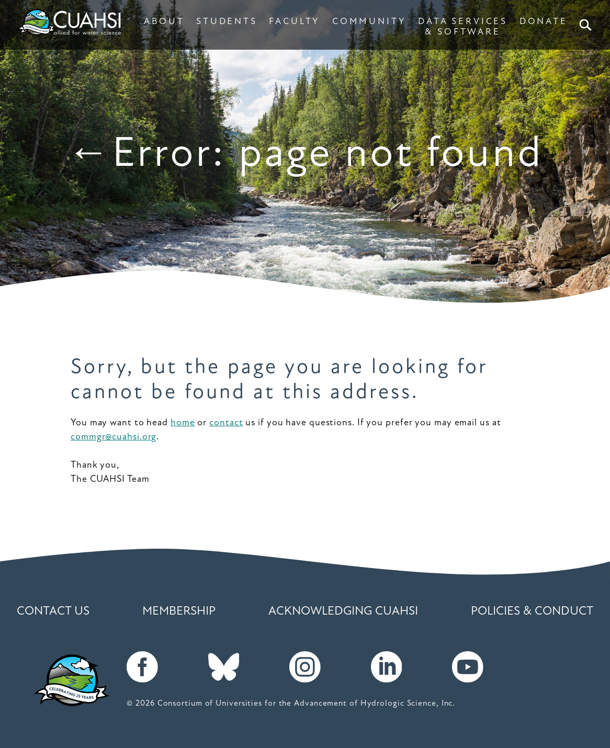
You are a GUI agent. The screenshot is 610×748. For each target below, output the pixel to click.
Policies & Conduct (532, 612)
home (183, 423)
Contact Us (53, 612)
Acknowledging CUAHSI (343, 612)
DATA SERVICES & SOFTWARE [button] (462, 27)
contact (226, 423)
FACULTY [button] (294, 21)
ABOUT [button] (164, 21)
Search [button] (587, 25)
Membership (179, 612)
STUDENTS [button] (226, 21)
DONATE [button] (543, 21)
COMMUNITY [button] (369, 21)
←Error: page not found (305, 155)
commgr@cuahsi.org (113, 437)
